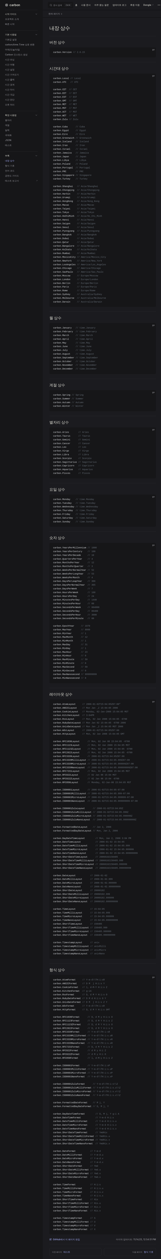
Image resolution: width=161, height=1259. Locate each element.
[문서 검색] (60, 5)
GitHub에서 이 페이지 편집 (64, 1239)
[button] (21, 14)
